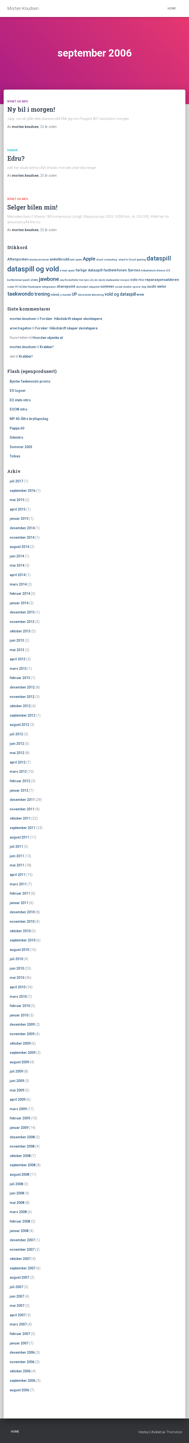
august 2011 (19, 837)
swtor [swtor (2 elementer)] (161, 286)
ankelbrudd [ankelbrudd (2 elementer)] (59, 259)
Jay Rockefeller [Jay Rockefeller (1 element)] (69, 280)
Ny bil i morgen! (31, 109)
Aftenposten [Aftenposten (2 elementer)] (18, 259)
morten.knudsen (23, 319)
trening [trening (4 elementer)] (42, 294)
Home (172, 8)
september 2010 (22, 940)
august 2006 (19, 1390)
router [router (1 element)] (11, 286)
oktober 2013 (20, 631)
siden (48, 127)
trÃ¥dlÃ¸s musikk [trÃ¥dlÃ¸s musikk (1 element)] (61, 294)
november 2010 (22, 921)
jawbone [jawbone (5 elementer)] (49, 279)
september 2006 (22, 1381)
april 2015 (17, 509)
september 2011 (22, 828)
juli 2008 (16, 1184)
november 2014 (22, 537)
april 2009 (17, 1099)
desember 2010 (22, 912)
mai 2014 (17, 565)
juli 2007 (16, 1287)
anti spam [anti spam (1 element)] (76, 259)
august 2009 (19, 1062)
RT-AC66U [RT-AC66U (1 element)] (21, 286)
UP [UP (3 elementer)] (74, 294)
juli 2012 (16, 734)
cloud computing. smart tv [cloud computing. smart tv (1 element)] (112, 259)
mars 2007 (18, 1324)
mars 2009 (18, 1109)
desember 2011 (22, 800)
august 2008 (19, 1174)
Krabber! (47, 347)
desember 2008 (22, 1137)
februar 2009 (20, 1118)
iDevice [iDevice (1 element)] (160, 270)
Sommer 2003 (21, 447)
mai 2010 (17, 978)
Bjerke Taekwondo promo (30, 381)
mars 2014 (18, 584)
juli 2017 (16, 481)
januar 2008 (19, 1231)
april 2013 (17, 659)
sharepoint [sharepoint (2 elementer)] (66, 286)
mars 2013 (18, 669)
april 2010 (17, 987)
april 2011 (17, 875)
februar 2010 (20, 1006)
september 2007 (22, 1268)
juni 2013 (17, 640)
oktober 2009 (20, 1043)
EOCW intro (18, 409)
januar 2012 (19, 790)
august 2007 (19, 1277)
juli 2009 (16, 1071)
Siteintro (16, 437)
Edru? (16, 158)
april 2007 (17, 1315)
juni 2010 (17, 968)
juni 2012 (17, 744)
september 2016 (22, 491)
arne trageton (20, 328)
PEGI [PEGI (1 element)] (141, 280)
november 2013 (22, 622)
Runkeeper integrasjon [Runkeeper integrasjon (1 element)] (42, 286)
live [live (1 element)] (81, 280)
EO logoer (18, 391)
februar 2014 (20, 594)
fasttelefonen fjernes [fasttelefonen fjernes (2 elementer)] (121, 270)
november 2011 (22, 809)
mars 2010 (18, 996)
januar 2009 (19, 1128)
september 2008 (22, 1165)
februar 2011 (20, 893)
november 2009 (22, 1034)
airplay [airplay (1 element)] (33, 259)
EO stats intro (20, 400)
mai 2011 (17, 865)
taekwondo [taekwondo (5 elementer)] (20, 294)
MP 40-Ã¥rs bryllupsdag (29, 419)
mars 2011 (18, 884)
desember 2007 (22, 1240)
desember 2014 (22, 528)
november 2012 (22, 697)
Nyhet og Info (17, 101)
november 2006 (22, 1362)
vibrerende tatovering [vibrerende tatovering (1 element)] (91, 294)
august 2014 (19, 547)
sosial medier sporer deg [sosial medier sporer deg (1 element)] (130, 286)
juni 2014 (17, 556)
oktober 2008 (20, 1156)
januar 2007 (19, 1343)
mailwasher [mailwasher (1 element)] (113, 280)
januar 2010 (19, 1015)
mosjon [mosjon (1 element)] (125, 280)
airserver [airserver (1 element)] (43, 259)
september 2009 (22, 1053)
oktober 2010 (20, 931)
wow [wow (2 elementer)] (140, 294)
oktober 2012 (20, 706)
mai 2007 (17, 1306)
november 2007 (22, 1249)
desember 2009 (22, 1024)
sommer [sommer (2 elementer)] (107, 286)
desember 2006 (22, 1352)
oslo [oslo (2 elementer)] (134, 279)
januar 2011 (19, 903)
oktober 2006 (20, 1371)
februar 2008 (20, 1221)
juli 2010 (16, 959)
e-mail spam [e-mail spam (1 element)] (67, 270)
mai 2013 (17, 650)
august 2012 (19, 725)
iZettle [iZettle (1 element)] (34, 280)
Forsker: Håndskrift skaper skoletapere (71, 319)
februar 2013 (20, 678)
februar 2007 (20, 1334)
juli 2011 (16, 846)
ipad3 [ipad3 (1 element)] (26, 280)
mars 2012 (18, 771)
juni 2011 (17, 856)
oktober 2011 (20, 818)
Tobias (15, 456)
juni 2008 (17, 1193)
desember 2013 (22, 612)
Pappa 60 (17, 428)
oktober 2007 (20, 1259)
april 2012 (17, 762)
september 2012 (22, 715)
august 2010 (19, 950)
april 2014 (17, 575)
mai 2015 (17, 500)
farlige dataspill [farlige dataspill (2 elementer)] (89, 270)
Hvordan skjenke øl (48, 338)
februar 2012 (20, 781)
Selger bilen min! (32, 207)
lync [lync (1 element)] (86, 280)
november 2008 (22, 1146)
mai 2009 (17, 1090)
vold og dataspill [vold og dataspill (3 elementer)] (120, 294)
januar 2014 (19, 603)
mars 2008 (18, 1212)
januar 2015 (19, 518)
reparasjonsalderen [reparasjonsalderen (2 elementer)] (162, 279)
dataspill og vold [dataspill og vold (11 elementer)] (33, 269)
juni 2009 (17, 1081)
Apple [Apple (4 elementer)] (89, 259)
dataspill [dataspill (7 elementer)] (159, 258)
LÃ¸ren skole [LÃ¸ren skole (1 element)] (97, 280)
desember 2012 (22, 687)
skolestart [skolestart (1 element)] (82, 286)
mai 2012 (17, 753)
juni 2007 (17, 1296)
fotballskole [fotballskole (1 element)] (148, 270)
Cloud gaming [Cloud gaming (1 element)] (137, 259)
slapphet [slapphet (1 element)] (94, 286)
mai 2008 (17, 1203)
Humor (12, 150)
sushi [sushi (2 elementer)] (151, 286)
